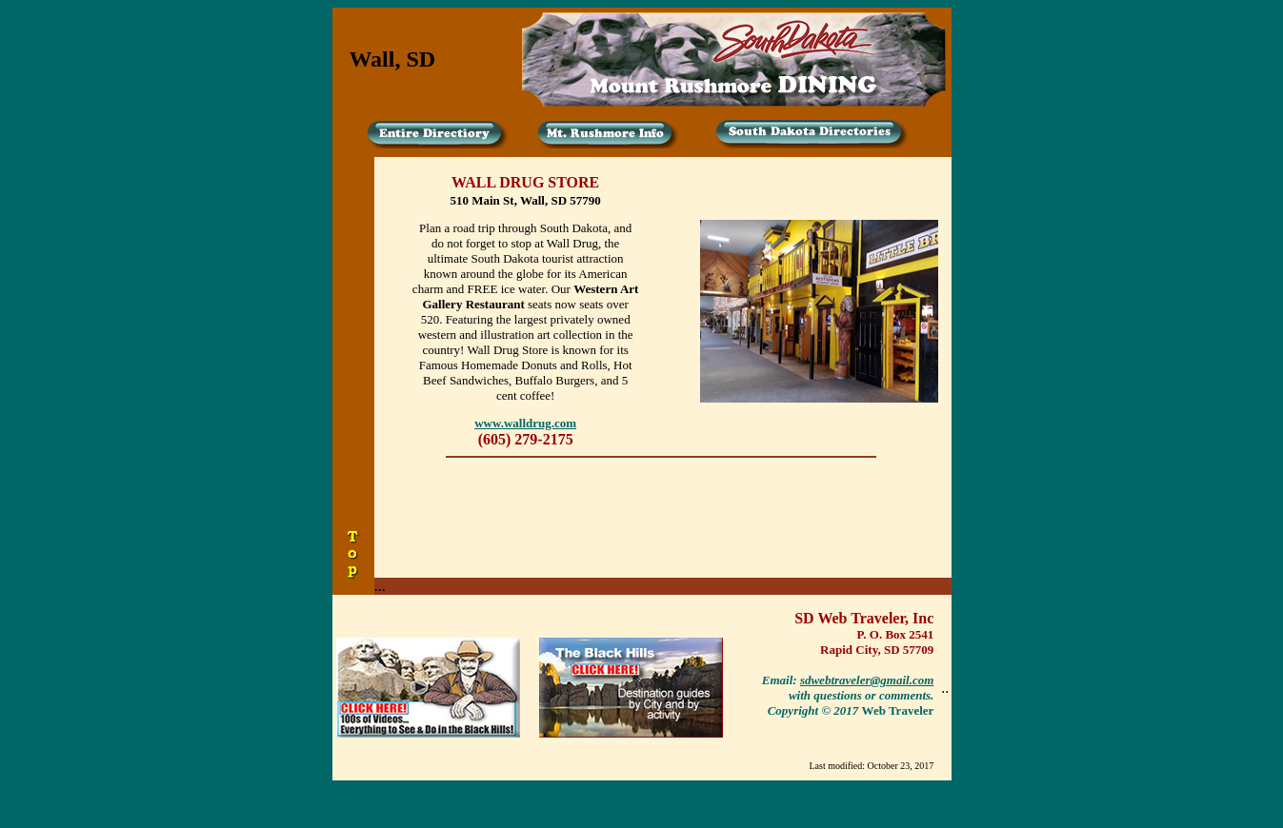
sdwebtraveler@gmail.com (866, 680)
